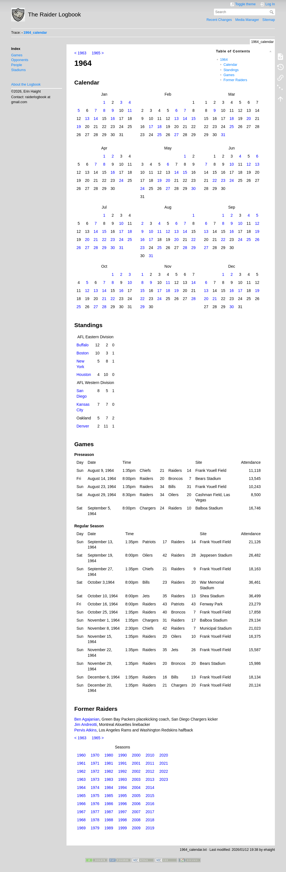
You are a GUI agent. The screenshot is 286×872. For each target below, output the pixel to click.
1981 (108, 763)
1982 (108, 771)
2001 (136, 763)
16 (112, 118)
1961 (81, 763)
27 (176, 134)
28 (95, 247)
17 (151, 126)
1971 (95, 763)
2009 (136, 828)
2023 (163, 779)
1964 (224, 60)
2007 (136, 812)
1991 (122, 763)
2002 (136, 771)
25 (232, 126)
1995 (122, 795)
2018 (150, 820)
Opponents (19, 60)
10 (232, 164)
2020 (163, 755)
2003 (136, 779)
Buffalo (82, 345)
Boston (83, 353)
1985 (108, 795)
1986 (108, 803)
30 (193, 188)
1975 (95, 795)
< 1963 (80, 53)
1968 (81, 820)
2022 (163, 771)
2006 (136, 803)
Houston (84, 374)
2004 (136, 787)
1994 (122, 787)
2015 (150, 795)
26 (257, 239)
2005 (136, 795)
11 (129, 110)
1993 (122, 779)
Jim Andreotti (85, 724)
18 (232, 118)
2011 (150, 763)
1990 (122, 755)
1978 (95, 820)
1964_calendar (35, 33)
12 (248, 164)
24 (121, 180)
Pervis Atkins (85, 730)
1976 (95, 803)
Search (272, 12)
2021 (163, 763)
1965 (81, 795)
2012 (150, 771)
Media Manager (247, 20)
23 (223, 180)
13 (87, 118)
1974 (95, 787)
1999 (122, 828)
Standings (231, 70)
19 (79, 126)
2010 (150, 755)
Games (17, 55)
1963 (81, 779)
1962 (81, 771)
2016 (150, 803)
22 (215, 180)
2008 (136, 820)
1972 (95, 771)
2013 (150, 779)
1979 (95, 828)
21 (95, 239)
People (16, 65)
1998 (122, 820)
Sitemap (268, 20)
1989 (108, 828)
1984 (108, 787)
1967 (81, 812)
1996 (122, 803)
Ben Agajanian (86, 719)
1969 (81, 828)
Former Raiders (235, 80)
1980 (108, 755)
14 (95, 118)
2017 (150, 812)
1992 (122, 771)
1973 (95, 779)
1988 (108, 820)
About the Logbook (26, 84)
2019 (150, 828)
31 (223, 134)
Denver (83, 426)
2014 (150, 787)
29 (104, 247)
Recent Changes (219, 20)
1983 (108, 779)
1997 (122, 812)
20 (248, 118)
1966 (81, 803)
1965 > (98, 53)
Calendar (230, 65)
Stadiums (18, 70)
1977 (95, 812)
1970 (95, 755)
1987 (108, 812)
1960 (81, 755)
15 (193, 118)
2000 (136, 755)
